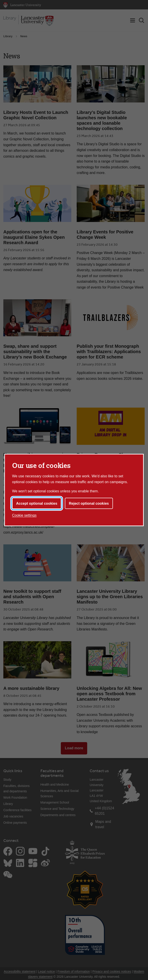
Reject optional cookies (89, 503)
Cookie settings (24, 515)
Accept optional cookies (36, 503)
